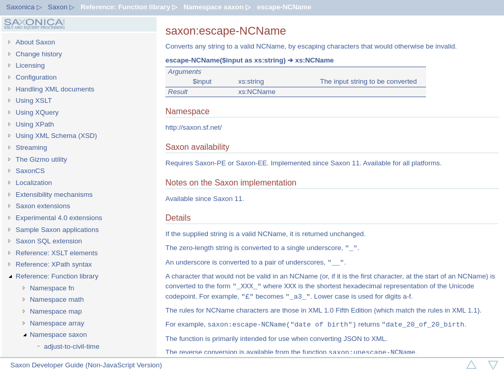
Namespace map (56, 311)
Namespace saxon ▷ (217, 7)
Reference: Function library (57, 276)
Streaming (31, 147)
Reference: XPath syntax (53, 264)
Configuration (36, 77)
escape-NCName (284, 7)
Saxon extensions (43, 206)
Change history (39, 54)
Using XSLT (34, 100)
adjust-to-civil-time (71, 346)
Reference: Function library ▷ (129, 7)
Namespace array (57, 323)
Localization (34, 183)
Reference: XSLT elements (57, 253)
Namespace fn (52, 288)
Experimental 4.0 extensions (59, 218)
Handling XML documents (55, 89)
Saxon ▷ (61, 7)
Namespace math (57, 299)
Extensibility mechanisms (54, 194)
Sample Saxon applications (57, 230)
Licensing (30, 65)
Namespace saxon (58, 334)
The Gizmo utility (41, 159)
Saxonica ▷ (24, 7)
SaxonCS (30, 171)
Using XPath (35, 124)
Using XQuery (37, 112)
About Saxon (35, 42)
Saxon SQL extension (49, 241)
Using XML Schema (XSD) (56, 136)
